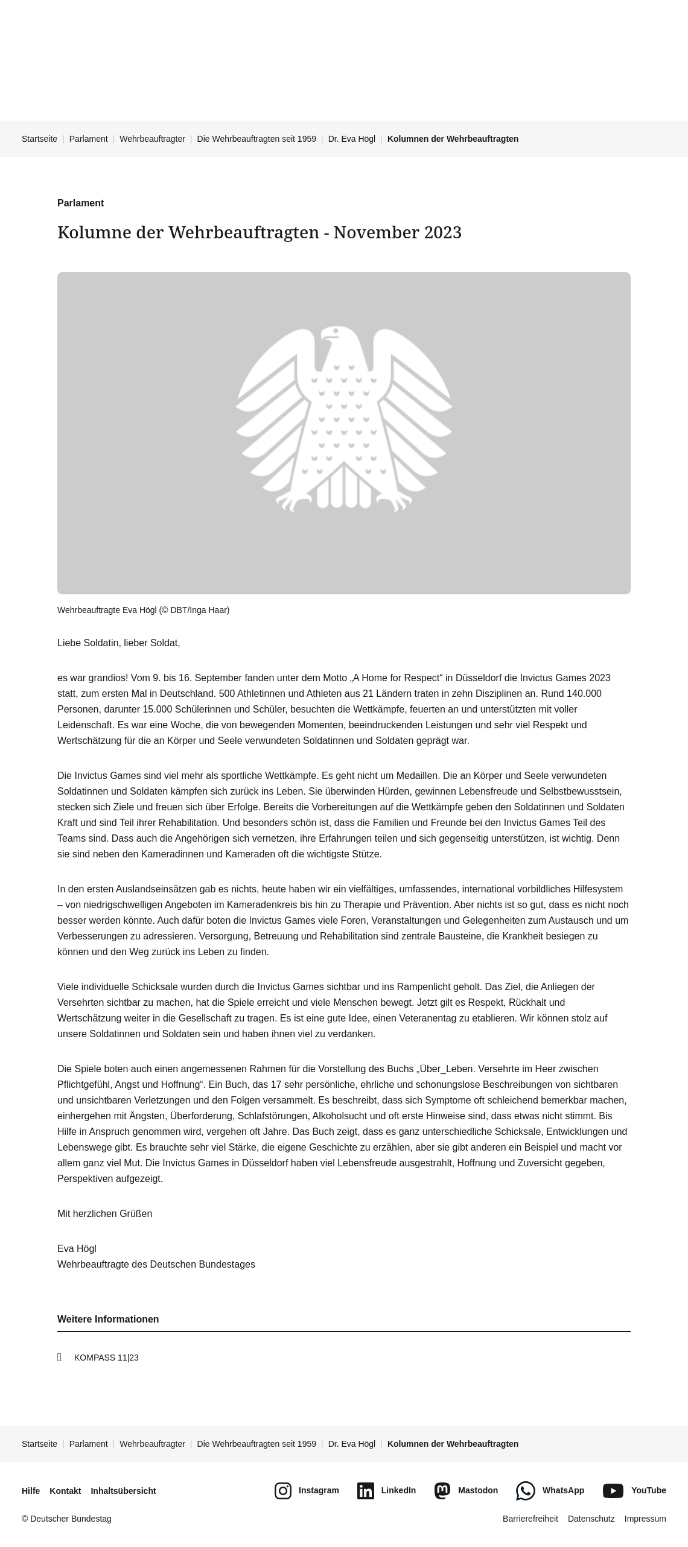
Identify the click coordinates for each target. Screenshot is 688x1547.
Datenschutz (591, 1518)
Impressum (645, 1518)
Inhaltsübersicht (123, 1491)
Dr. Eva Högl (352, 139)
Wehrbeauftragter (152, 139)
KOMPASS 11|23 (106, 1357)
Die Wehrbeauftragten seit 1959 (256, 139)
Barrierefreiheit (530, 1518)
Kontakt (65, 1491)
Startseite (39, 139)
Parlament (88, 139)
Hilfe (31, 1491)
